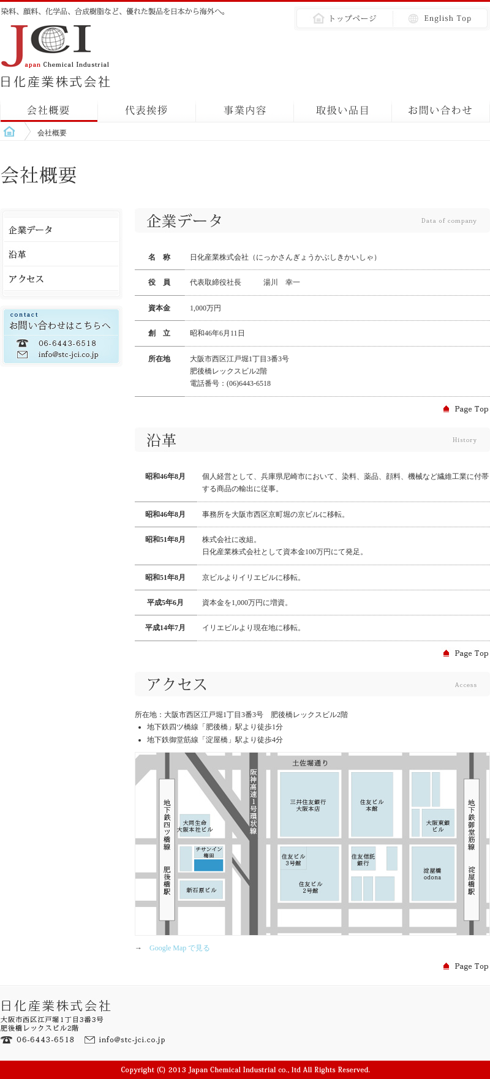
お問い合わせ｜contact (441, 107)
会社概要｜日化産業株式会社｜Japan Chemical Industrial (58, 55)
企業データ (61, 229)
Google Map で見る (176, 948)
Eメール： (126, 1040)
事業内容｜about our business (245, 107)
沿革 (61, 254)
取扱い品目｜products (343, 107)
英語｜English (438, 18)
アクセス (61, 278)
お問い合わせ (61, 336)
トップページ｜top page (340, 18)
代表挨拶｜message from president (147, 107)
